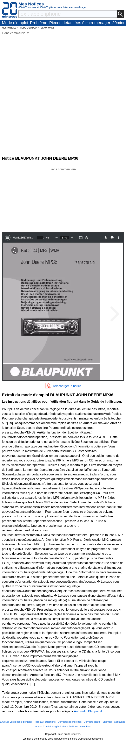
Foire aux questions (45, 721)
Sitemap (107, 721)
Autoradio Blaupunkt (88, 711)
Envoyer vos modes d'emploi (16, 721)
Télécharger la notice (66, 386)
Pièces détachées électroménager (79, 22)
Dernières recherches (70, 721)
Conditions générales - (56, 726)
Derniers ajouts (92, 721)
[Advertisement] (63, 199)
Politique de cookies (80, 726)
